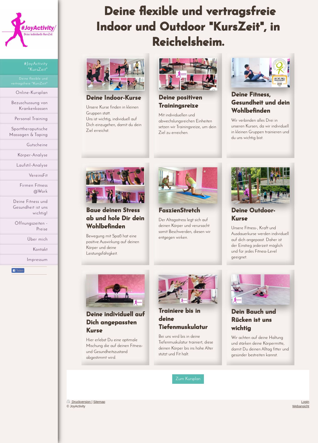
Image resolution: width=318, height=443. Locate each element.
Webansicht (300, 406)
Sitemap (99, 402)
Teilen (17, 270)
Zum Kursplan (188, 379)
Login (305, 402)
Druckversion (79, 402)
